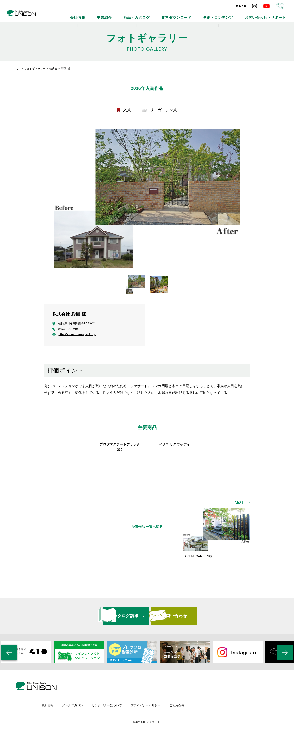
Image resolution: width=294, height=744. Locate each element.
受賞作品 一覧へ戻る (147, 548)
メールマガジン (112, 709)
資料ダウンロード (203, 14)
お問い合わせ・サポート (272, 14)
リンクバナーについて (148, 709)
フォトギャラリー (34, 68)
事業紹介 (147, 14)
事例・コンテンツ (236, 14)
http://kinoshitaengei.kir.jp (74, 334)
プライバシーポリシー (187, 709)
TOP (17, 68)
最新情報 (87, 709)
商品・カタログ (172, 14)
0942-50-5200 (65, 330)
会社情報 (126, 14)
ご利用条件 (219, 709)
